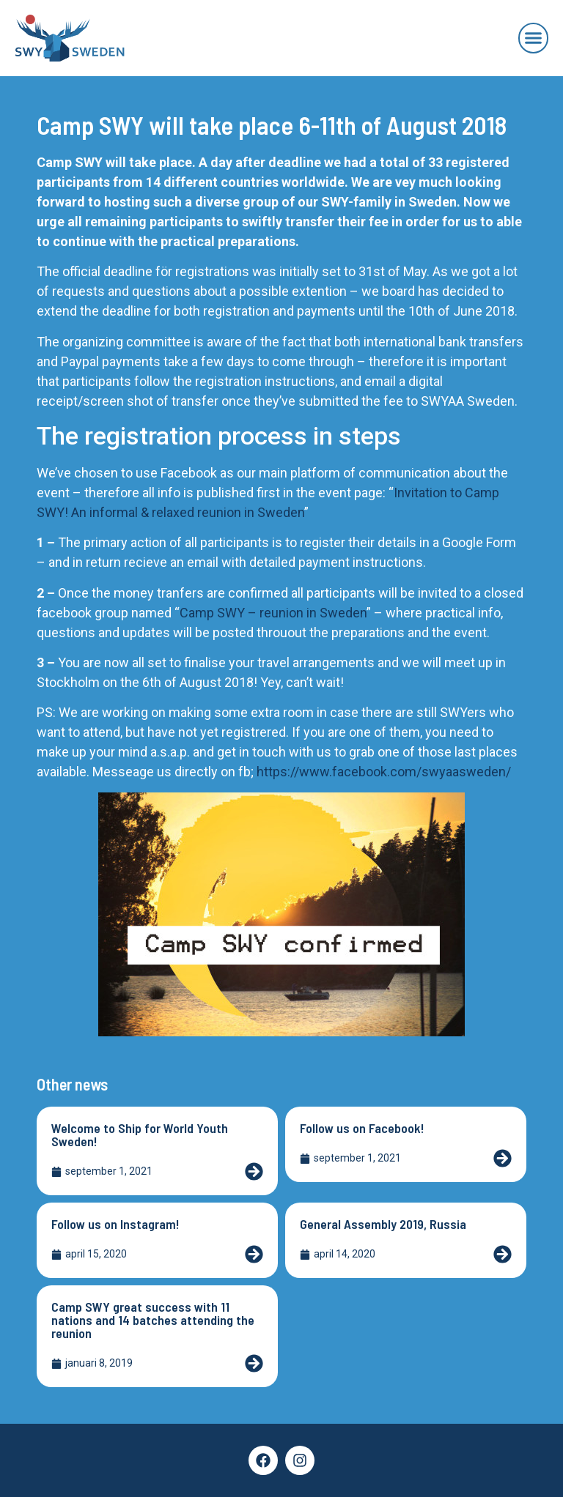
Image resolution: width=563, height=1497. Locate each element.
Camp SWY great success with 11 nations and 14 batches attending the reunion (152, 1320)
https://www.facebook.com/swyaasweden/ (384, 771)
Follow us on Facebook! (362, 1128)
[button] (533, 38)
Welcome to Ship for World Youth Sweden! (139, 1134)
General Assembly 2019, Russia (383, 1224)
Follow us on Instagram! (115, 1224)
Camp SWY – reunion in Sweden (273, 612)
